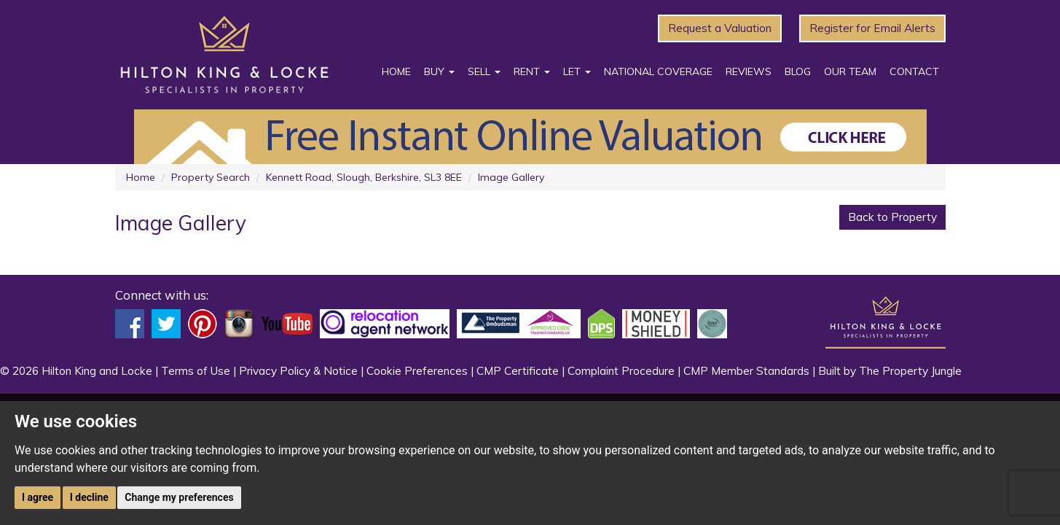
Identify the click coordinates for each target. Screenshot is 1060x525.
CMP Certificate (517, 371)
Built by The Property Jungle (890, 371)
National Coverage (658, 71)
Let (577, 71)
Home (396, 71)
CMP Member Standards (746, 371)
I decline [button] (89, 497)
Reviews (749, 71)
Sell (484, 71)
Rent (532, 71)
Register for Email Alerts (872, 28)
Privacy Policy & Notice (298, 371)
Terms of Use (195, 371)
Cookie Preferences (417, 371)
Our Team (850, 71)
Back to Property (892, 217)
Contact (914, 71)
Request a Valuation (720, 28)
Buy (439, 71)
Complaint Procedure (621, 371)
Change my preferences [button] (179, 497)
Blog (798, 71)
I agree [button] (37, 497)
